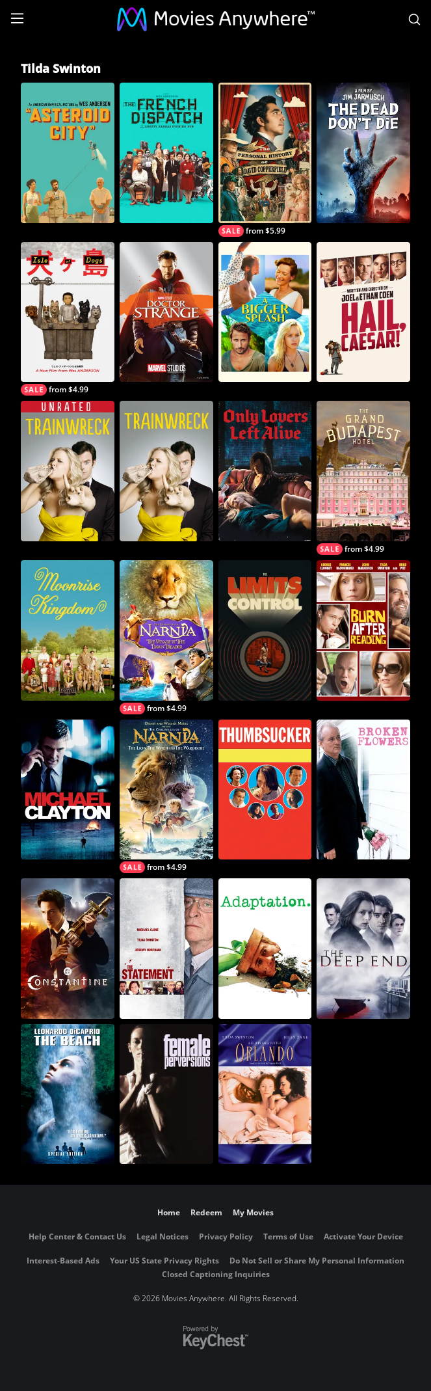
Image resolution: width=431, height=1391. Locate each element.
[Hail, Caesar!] (363, 312)
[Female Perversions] (166, 1094)
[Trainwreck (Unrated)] (67, 471)
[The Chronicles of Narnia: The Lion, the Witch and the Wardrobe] (166, 797)
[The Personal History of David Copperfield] (265, 160)
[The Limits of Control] (265, 630)
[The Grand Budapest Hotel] (363, 478)
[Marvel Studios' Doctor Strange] (166, 312)
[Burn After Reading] (363, 630)
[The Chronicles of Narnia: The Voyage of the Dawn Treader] (166, 637)
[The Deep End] (363, 948)
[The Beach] (67, 1094)
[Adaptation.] (265, 948)
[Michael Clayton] (67, 790)
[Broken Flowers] (363, 790)
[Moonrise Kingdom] (67, 630)
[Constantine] (67, 948)
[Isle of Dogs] (67, 319)
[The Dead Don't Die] (363, 153)
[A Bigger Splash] (265, 312)
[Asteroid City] (67, 153)
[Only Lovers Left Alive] (265, 471)
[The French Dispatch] (166, 153)
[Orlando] (265, 1094)
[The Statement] (166, 948)
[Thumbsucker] (265, 790)
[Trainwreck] (166, 471)
